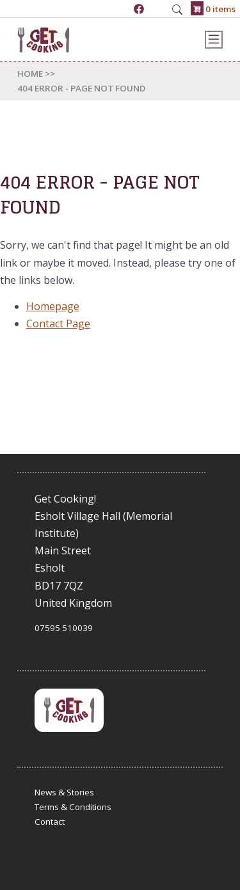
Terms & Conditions (73, 807)
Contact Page (58, 323)
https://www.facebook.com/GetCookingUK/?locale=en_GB (139, 9)
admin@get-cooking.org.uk (158, 9)
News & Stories (64, 792)
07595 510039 (120, 9)
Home (30, 73)
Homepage (52, 306)
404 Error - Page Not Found (81, 88)
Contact (50, 821)
